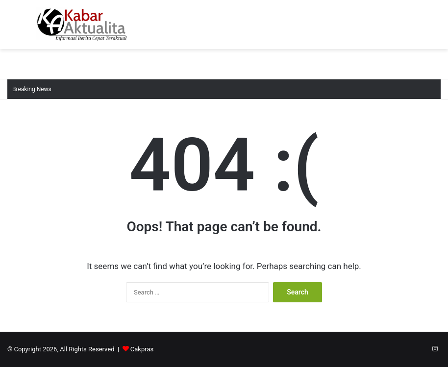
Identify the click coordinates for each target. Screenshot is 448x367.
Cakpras (141, 349)
